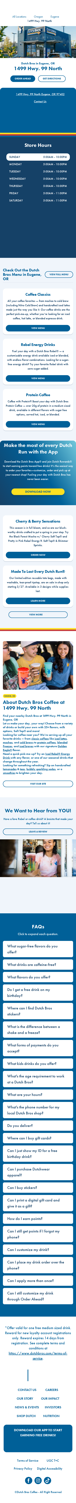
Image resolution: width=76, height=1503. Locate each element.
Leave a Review (38, 831)
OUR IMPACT (50, 1398)
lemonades (10, 769)
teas (22, 769)
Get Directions (52, 78)
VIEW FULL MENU (59, 274)
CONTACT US (27, 1390)
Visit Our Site (38, 783)
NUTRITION (51, 1416)
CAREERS (51, 1390)
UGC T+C (53, 1460)
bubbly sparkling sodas (41, 769)
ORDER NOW (38, 554)
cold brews (26, 742)
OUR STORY (25, 1398)
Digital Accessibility (49, 1468)
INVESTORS (53, 1407)
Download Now (38, 492)
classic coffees (40, 739)
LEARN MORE (38, 600)
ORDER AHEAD (23, 78)
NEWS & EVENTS (27, 1407)
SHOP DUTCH (26, 1416)
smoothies (9, 773)
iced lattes (61, 739)
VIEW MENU (38, 328)
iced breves (26, 746)
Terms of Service (27, 1460)
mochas (8, 742)
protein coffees (46, 742)
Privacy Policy (23, 1468)
